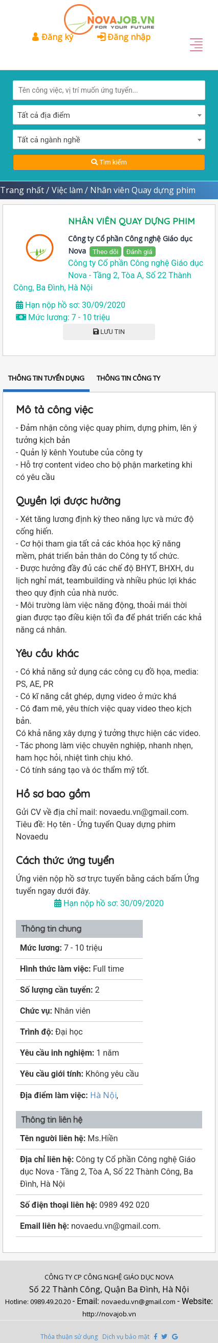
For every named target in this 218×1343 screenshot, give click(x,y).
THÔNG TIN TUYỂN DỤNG (46, 378)
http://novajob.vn (109, 1313)
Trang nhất (22, 190)
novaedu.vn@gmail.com (138, 1301)
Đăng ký (52, 37)
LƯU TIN (109, 331)
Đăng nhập (123, 37)
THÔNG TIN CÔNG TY (128, 378)
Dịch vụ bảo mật (125, 1336)
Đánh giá (139, 252)
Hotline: (17, 1301)
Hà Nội (103, 1095)
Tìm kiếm (109, 162)
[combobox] (109, 114)
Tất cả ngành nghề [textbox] (48, 139)
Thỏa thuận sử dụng (69, 1336)
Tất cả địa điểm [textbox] (43, 115)
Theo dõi (105, 252)
